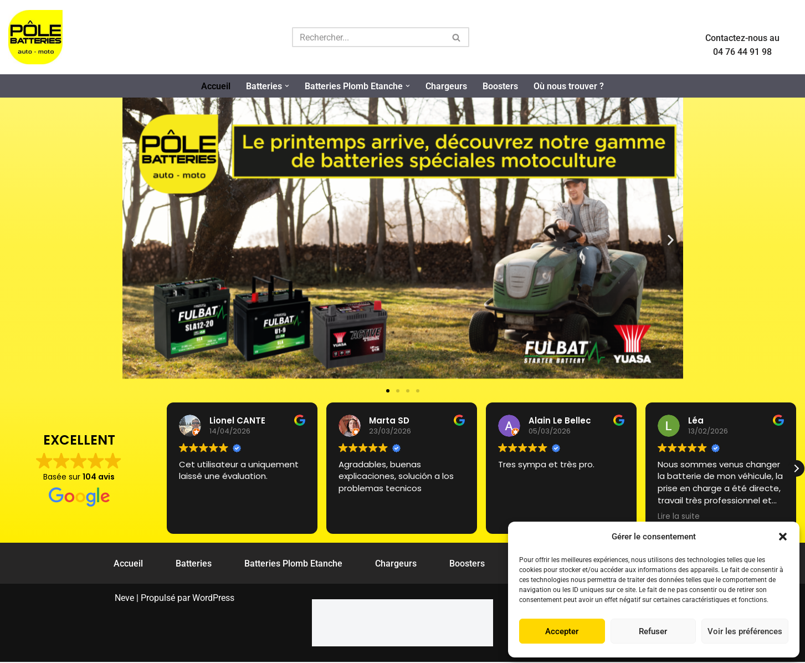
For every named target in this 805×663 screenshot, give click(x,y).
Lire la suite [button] (679, 517)
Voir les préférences (744, 631)
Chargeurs (446, 86)
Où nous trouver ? (569, 86)
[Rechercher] (368, 37)
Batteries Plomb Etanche (293, 564)
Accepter (561, 631)
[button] (782, 536)
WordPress (213, 599)
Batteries (194, 564)
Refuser (653, 631)
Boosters (500, 86)
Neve (124, 599)
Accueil (215, 86)
